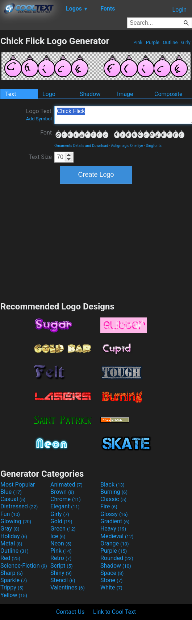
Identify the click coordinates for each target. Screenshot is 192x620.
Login (179, 9)
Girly (186, 42)
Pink (138, 42)
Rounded (116, 558)
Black (112, 484)
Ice (57, 536)
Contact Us (70, 611)
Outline (170, 42)
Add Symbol (39, 118)
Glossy (114, 514)
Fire (108, 506)
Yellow (13, 595)
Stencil (62, 580)
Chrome (65, 499)
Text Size (40, 156)
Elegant (65, 506)
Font (46, 132)
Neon (60, 543)
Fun (10, 514)
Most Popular (17, 484)
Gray (9, 528)
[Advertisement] (96, 242)
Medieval (117, 536)
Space (112, 572)
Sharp (11, 572)
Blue (11, 491)
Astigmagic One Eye (127, 146)
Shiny (61, 572)
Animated (66, 484)
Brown (62, 491)
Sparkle (13, 580)
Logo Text (39, 114)
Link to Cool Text (114, 611)
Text (10, 94)
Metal (11, 543)
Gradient (114, 521)
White (111, 587)
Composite (168, 94)
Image (125, 94)
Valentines (67, 587)
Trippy (12, 587)
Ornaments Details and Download (81, 146)
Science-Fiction (23, 565)
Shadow (90, 94)
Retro (60, 558)
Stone (111, 580)
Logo (48, 94)
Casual (12, 499)
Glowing (15, 521)
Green (63, 528)
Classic (113, 499)
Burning (114, 491)
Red (10, 558)
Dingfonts (154, 146)
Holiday (13, 536)
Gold (61, 521)
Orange (114, 543)
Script (61, 565)
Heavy (113, 528)
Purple (153, 42)
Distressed (19, 506)
